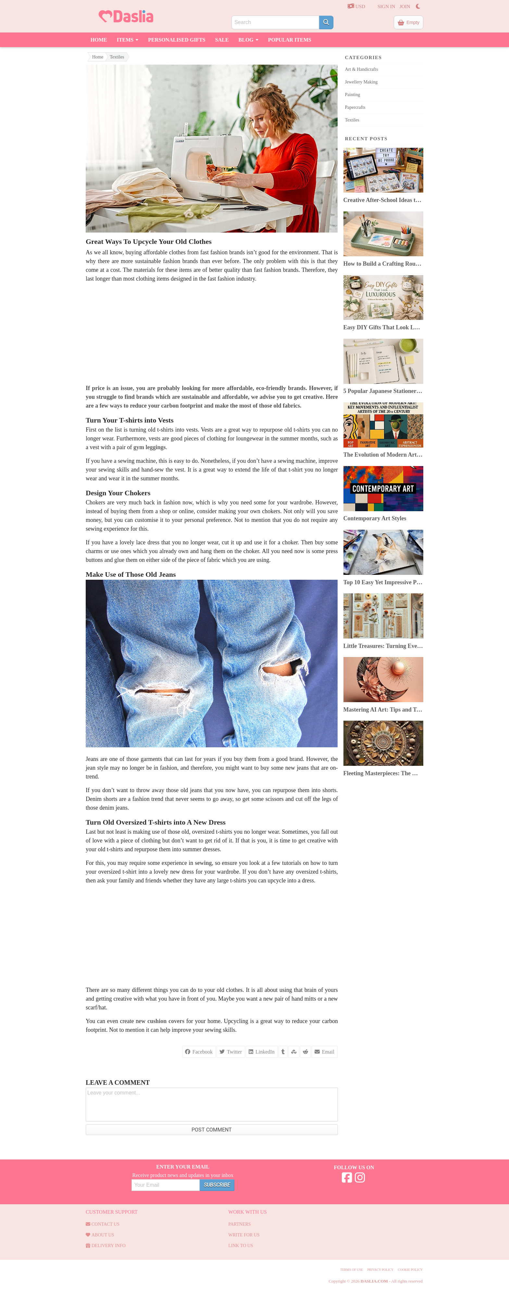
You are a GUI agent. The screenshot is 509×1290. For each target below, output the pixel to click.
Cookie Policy (410, 1269)
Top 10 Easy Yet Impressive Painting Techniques (383, 582)
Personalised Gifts (176, 40)
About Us (100, 1235)
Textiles (117, 57)
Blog (248, 39)
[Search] (326, 22)
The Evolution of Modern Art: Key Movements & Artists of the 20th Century (383, 454)
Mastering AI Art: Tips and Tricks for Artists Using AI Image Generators (383, 709)
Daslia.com (374, 1281)
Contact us (102, 1224)
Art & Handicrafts (361, 69)
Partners (239, 1224)
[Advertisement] (212, 333)
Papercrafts (355, 107)
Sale (222, 40)
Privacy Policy (380, 1269)
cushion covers (165, 1021)
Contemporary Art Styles (374, 518)
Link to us (240, 1245)
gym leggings (149, 447)
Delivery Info (106, 1245)
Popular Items (289, 40)
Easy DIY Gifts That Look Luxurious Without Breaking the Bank (383, 327)
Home (99, 40)
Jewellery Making (361, 82)
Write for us (243, 1235)
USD (356, 6)
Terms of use (351, 1269)
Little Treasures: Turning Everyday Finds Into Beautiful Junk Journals (383, 646)
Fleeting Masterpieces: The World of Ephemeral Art (383, 773)
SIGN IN (386, 6)
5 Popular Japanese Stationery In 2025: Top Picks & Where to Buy (383, 391)
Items (128, 39)
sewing (203, 863)
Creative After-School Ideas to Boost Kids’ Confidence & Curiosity (383, 200)
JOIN (405, 6)
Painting (352, 94)
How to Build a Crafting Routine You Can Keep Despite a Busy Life (383, 263)
